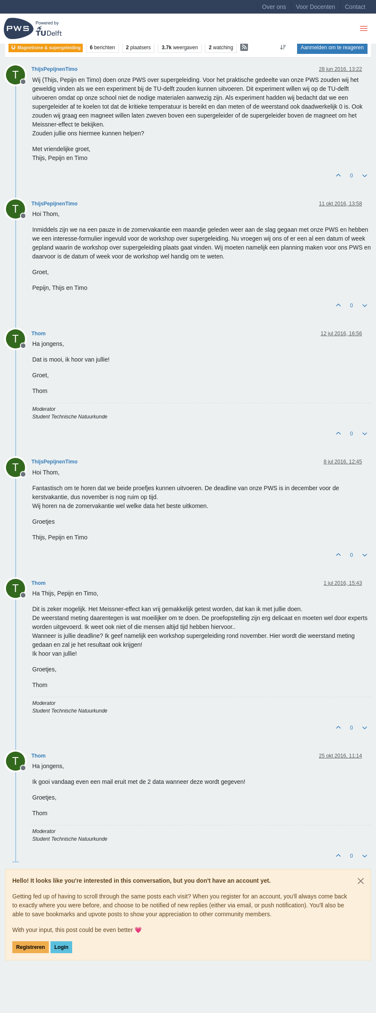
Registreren (30, 947)
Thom (38, 334)
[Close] (360, 881)
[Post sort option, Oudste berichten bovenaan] (283, 47)
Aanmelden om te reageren (332, 48)
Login (61, 947)
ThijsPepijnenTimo (54, 69)
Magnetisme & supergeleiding (46, 48)
